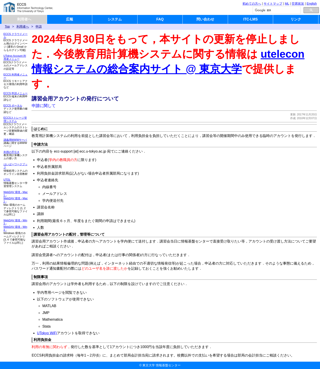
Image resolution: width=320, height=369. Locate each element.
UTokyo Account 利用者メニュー (15, 57)
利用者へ (24, 19)
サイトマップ (273, 3)
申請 (39, 26)
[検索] (276, 10)
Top (7, 26)
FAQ (160, 19)
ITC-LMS (250, 19)
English (312, 3)
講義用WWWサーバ (15, 139)
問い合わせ (205, 19)
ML (287, 3)
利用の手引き (12, 152)
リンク (295, 19)
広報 (69, 19)
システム (115, 19)
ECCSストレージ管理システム (15, 119)
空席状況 (298, 3)
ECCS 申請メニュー (16, 93)
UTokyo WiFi (47, 333)
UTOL (7, 179)
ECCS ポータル (13, 105)
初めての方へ (251, 3)
